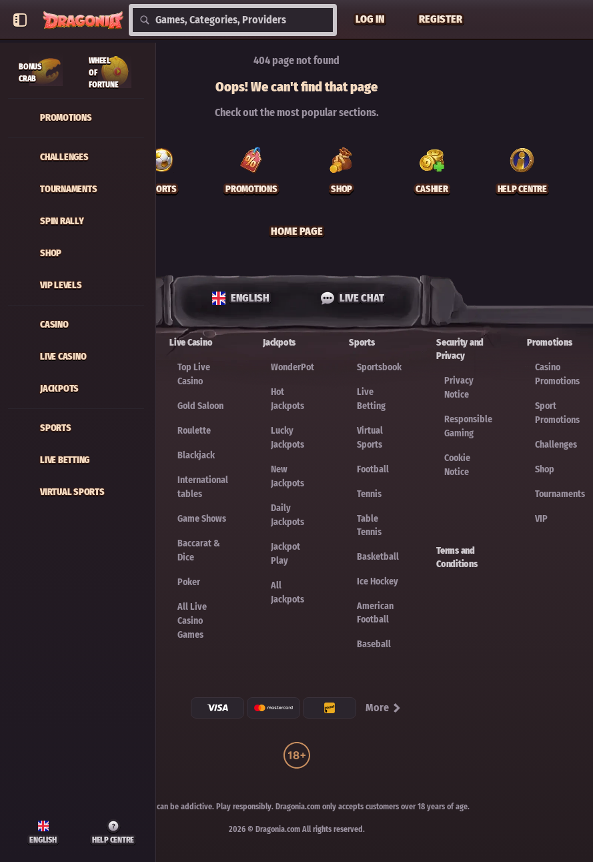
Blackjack (196, 455)
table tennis (369, 525)
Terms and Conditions (457, 557)
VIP (541, 518)
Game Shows (201, 518)
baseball (374, 644)
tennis (369, 494)
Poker (188, 582)
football (373, 469)
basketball (378, 556)
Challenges (556, 444)
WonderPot (292, 367)
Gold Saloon (200, 406)
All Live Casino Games (192, 620)
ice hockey (377, 581)
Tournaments (560, 494)
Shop (544, 469)
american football (375, 612)
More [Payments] (384, 707)
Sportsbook (379, 367)
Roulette (194, 430)
